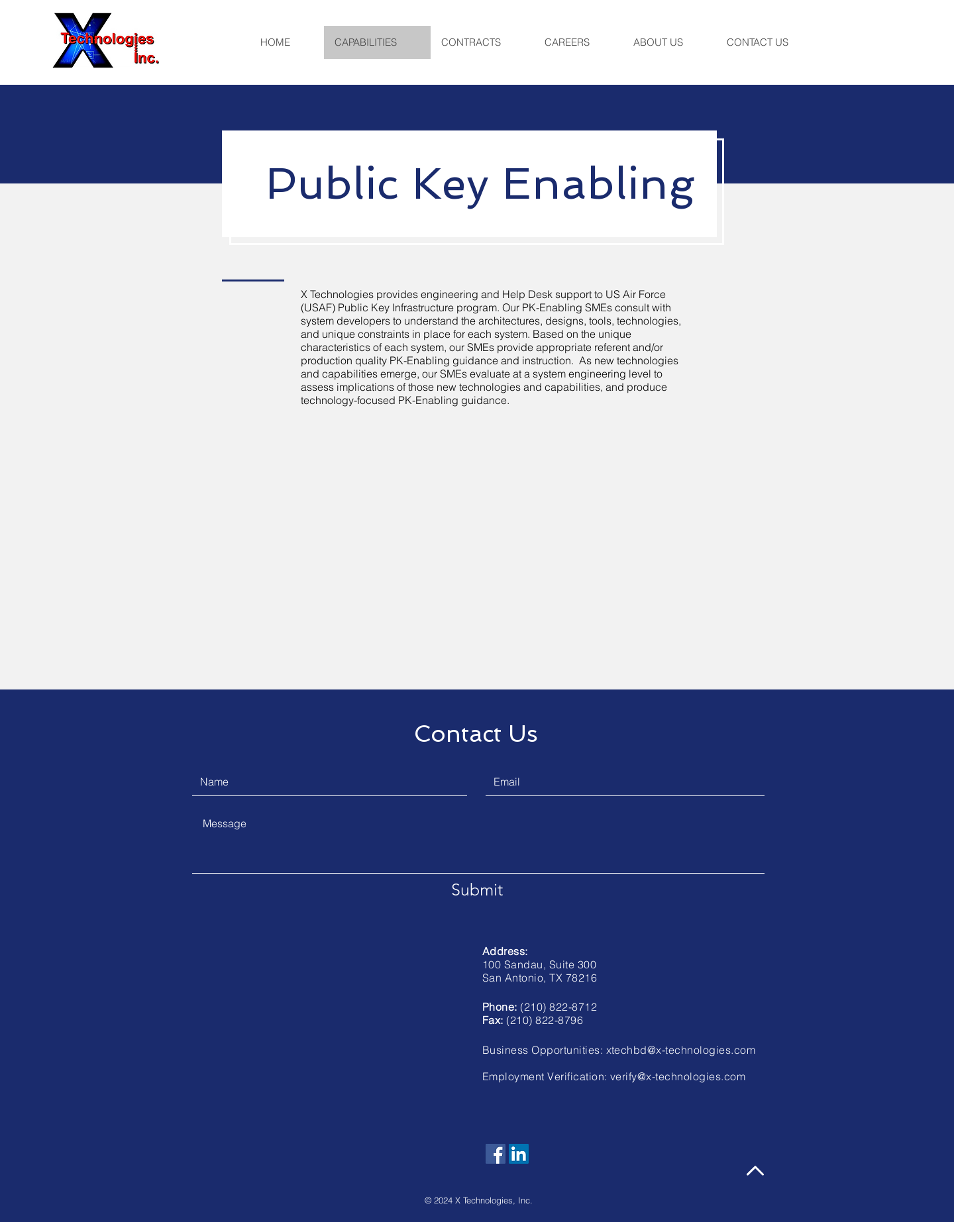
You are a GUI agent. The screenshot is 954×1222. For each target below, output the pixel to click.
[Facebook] (495, 1154)
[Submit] (477, 889)
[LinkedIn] (519, 1154)
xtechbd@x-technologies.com (680, 1049)
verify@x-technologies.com (677, 1076)
